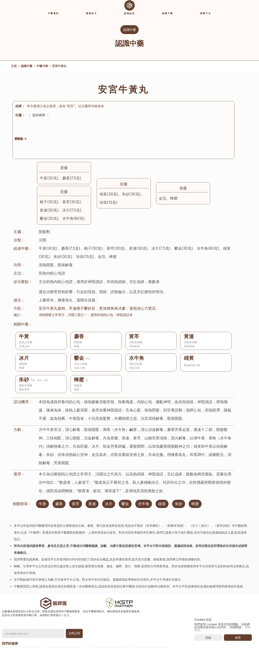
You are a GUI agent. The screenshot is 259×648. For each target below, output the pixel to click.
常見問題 (184, 593)
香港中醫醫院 (223, 603)
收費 (145, 626)
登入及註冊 (149, 620)
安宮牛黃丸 (59, 71)
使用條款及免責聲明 (191, 610)
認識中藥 (26, 71)
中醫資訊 (148, 593)
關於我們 (184, 599)
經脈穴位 (148, 605)
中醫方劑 (42, 71)
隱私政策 (184, 605)
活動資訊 (148, 587)
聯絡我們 (184, 587)
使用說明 (148, 631)
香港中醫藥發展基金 (228, 597)
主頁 (14, 71)
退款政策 (184, 628)
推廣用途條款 (187, 616)
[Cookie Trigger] (187, 622)
